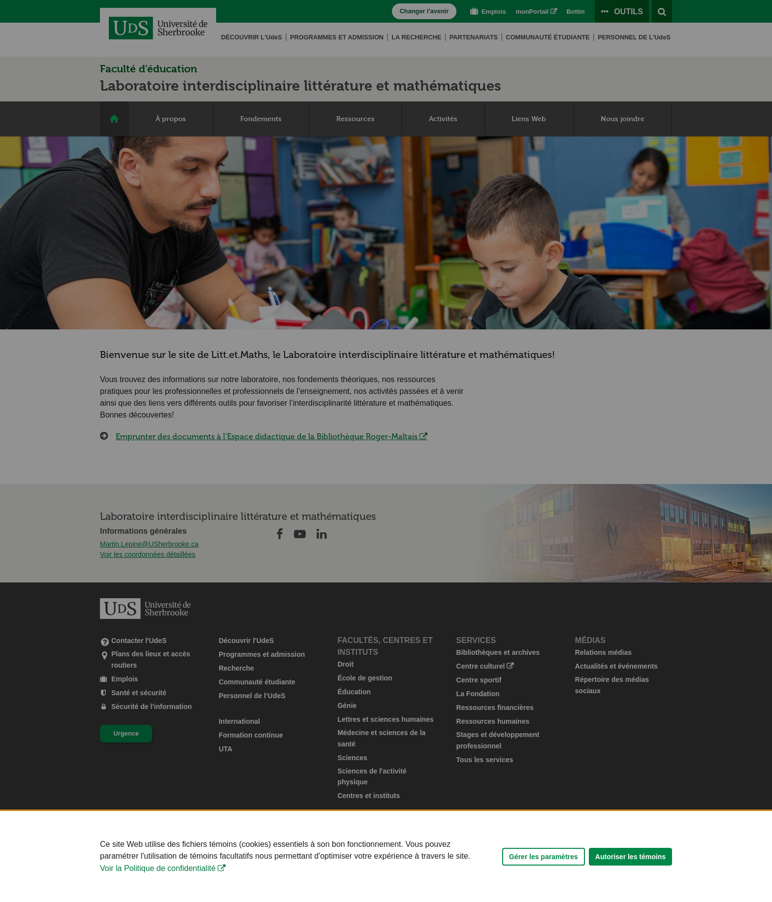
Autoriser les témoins (630, 866)
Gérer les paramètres (543, 866)
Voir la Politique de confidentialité (158, 877)
